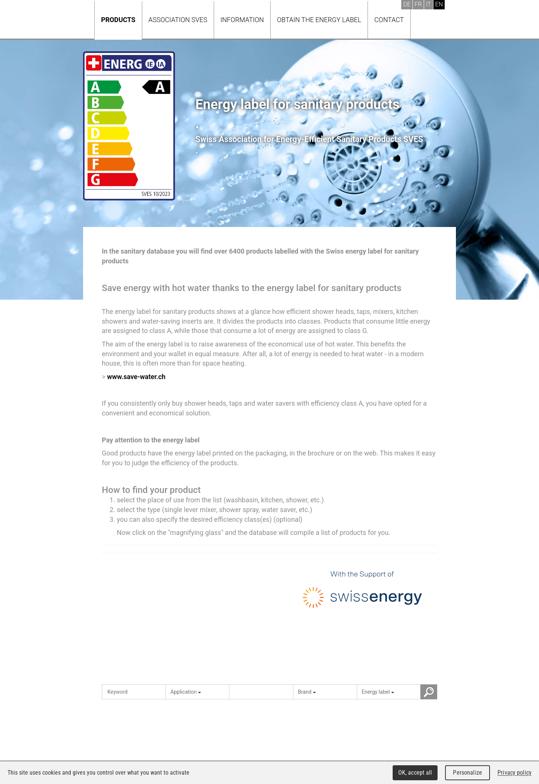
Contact (389, 20)
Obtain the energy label (319, 20)
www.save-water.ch (136, 377)
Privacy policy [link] (514, 772)
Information (242, 20)
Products (118, 20)
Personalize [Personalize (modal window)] (467, 772)
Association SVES (178, 20)
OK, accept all (415, 772)
